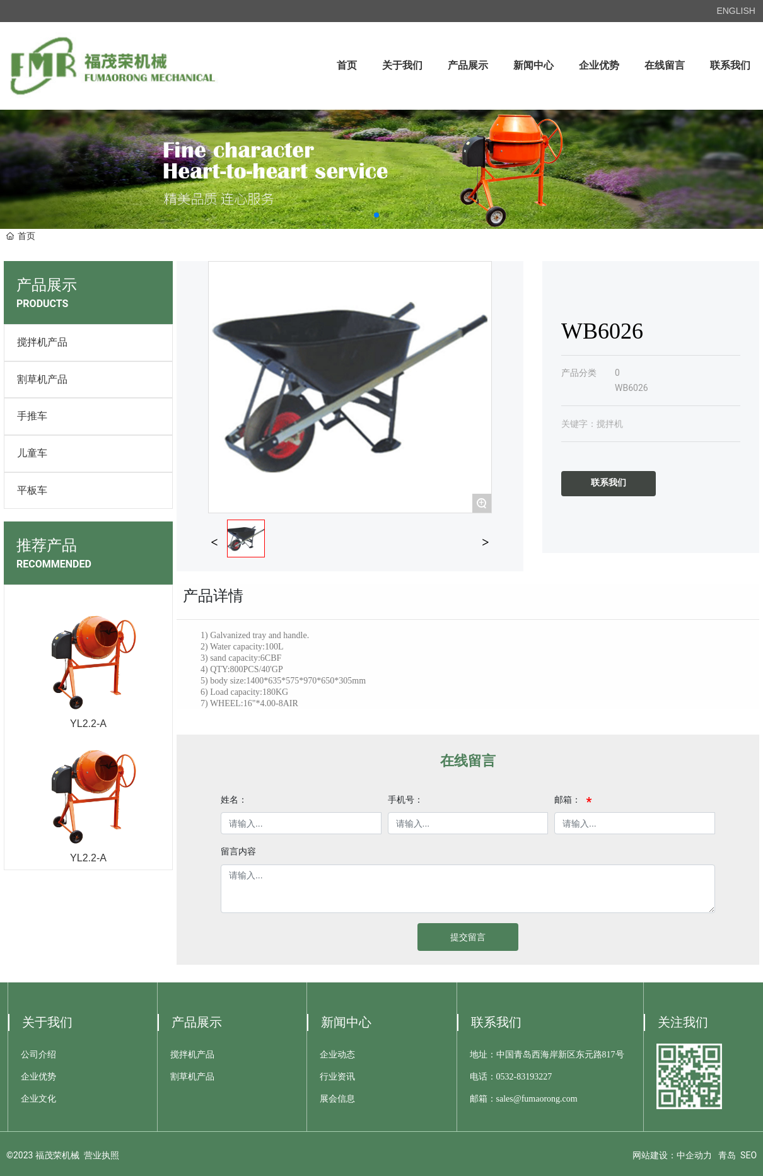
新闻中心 (346, 1022)
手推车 (32, 415)
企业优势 (38, 1076)
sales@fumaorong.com (537, 1098)
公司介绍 (38, 1054)
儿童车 (32, 453)
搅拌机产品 (42, 342)
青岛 (727, 1155)
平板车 (32, 490)
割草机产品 (42, 379)
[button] (376, 215)
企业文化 (38, 1098)
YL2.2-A (88, 723)
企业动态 (337, 1054)
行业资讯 (337, 1076)
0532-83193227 (524, 1076)
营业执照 (101, 1155)
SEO (748, 1155)
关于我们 (47, 1022)
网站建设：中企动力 (672, 1155)
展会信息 (337, 1098)
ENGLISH (735, 11)
